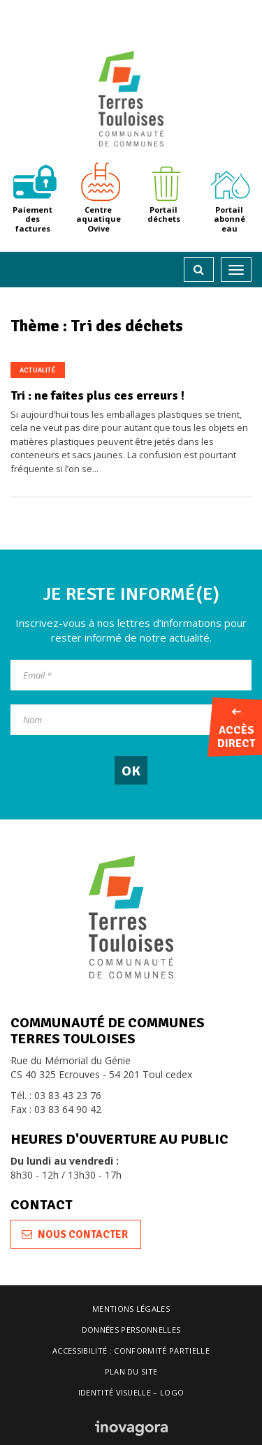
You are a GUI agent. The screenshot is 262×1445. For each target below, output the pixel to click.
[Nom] (131, 719)
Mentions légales (131, 1308)
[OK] (131, 770)
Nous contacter (75, 1234)
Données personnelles (131, 1329)
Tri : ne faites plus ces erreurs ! (97, 395)
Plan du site (131, 1371)
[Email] (131, 675)
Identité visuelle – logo (131, 1392)
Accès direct (236, 729)
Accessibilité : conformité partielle (131, 1350)
